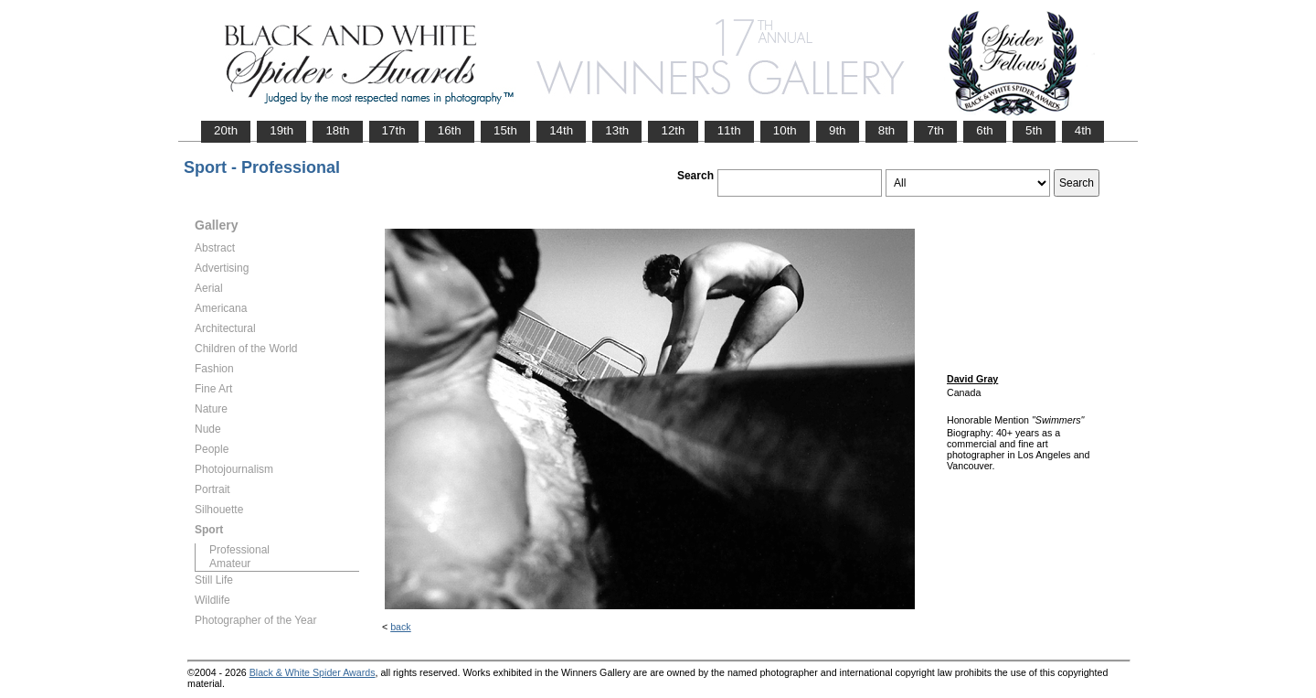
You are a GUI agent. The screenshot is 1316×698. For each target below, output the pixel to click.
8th (887, 130)
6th (984, 130)
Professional (239, 549)
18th (337, 130)
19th (281, 130)
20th (226, 130)
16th (450, 130)
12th (673, 130)
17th (394, 130)
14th (561, 130)
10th (785, 130)
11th (729, 130)
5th (1034, 130)
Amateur (229, 563)
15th (505, 130)
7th (935, 130)
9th (837, 130)
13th (617, 130)
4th (1083, 130)
